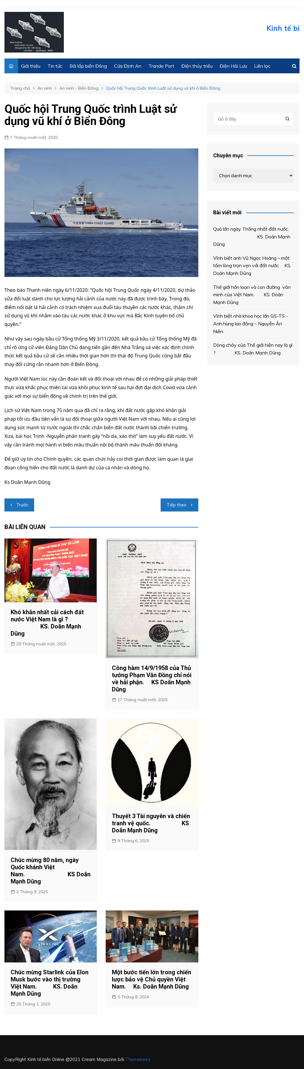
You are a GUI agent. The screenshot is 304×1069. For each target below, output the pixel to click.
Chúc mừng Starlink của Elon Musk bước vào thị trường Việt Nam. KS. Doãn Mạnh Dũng (49, 983)
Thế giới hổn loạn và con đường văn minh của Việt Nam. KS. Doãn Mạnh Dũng (252, 294)
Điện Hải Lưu (233, 66)
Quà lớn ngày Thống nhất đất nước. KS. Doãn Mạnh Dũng (253, 236)
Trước (22, 505)
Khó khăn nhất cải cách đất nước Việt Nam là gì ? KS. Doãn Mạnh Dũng (47, 623)
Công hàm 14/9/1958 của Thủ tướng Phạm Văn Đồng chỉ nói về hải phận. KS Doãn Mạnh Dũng (151, 678)
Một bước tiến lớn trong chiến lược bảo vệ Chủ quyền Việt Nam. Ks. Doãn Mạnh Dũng (151, 979)
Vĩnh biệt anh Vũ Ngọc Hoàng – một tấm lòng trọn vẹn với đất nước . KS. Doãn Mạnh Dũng (252, 265)
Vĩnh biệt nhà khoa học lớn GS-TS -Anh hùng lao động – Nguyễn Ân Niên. (250, 323)
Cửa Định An (127, 66)
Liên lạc (262, 66)
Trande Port (161, 66)
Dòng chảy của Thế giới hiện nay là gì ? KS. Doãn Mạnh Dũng (252, 349)
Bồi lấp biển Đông (88, 66)
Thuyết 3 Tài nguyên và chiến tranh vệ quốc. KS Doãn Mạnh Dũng (151, 823)
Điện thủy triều (197, 66)
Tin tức (55, 66)
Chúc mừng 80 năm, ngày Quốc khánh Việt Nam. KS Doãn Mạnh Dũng (51, 870)
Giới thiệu (30, 66)
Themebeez (138, 1059)
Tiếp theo (176, 505)
